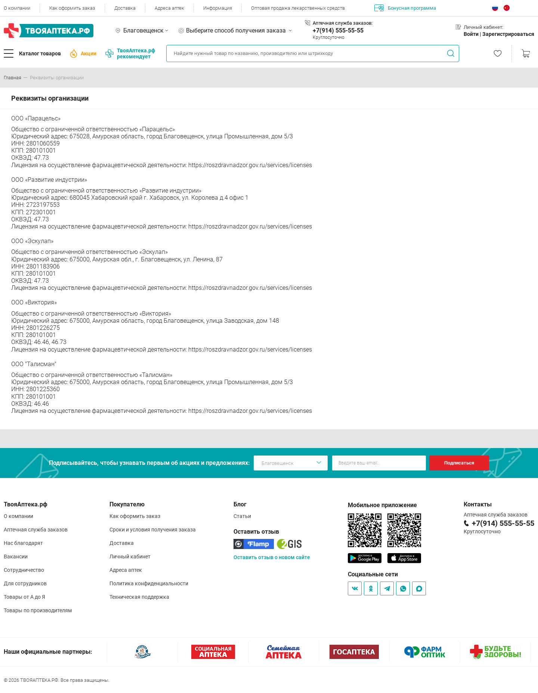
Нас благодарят (23, 543)
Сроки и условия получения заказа (152, 530)
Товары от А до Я (24, 597)
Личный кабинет (130, 556)
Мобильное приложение (382, 505)
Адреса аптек (169, 8)
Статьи (242, 516)
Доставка (125, 8)
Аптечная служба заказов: (342, 23)
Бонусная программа (405, 7)
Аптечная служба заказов (36, 530)
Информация (217, 8)
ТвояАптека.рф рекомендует (130, 53)
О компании (17, 8)
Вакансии (16, 556)
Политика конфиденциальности (148, 583)
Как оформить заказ (72, 8)
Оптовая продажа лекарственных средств (298, 8)
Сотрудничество (24, 570)
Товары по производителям (38, 610)
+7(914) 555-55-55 (338, 30)
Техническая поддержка (139, 597)
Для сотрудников (25, 583)
